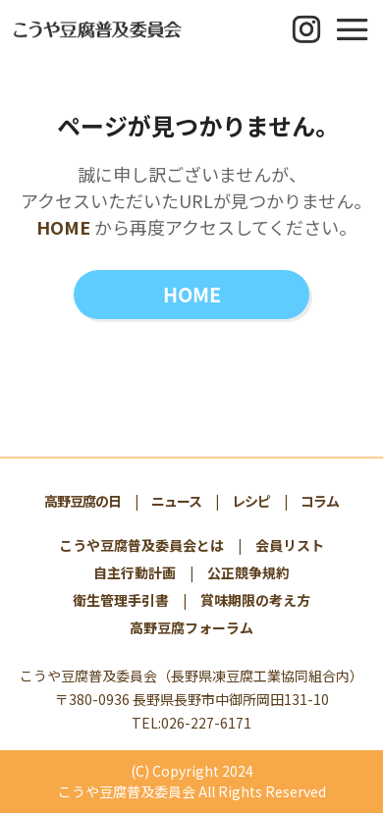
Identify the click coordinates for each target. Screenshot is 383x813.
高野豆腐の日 (82, 501)
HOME (63, 227)
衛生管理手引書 (121, 600)
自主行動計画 (134, 572)
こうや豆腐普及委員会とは (141, 545)
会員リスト (289, 545)
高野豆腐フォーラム (191, 627)
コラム (320, 501)
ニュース (176, 501)
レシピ (251, 501)
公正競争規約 (248, 572)
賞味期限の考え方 (255, 600)
